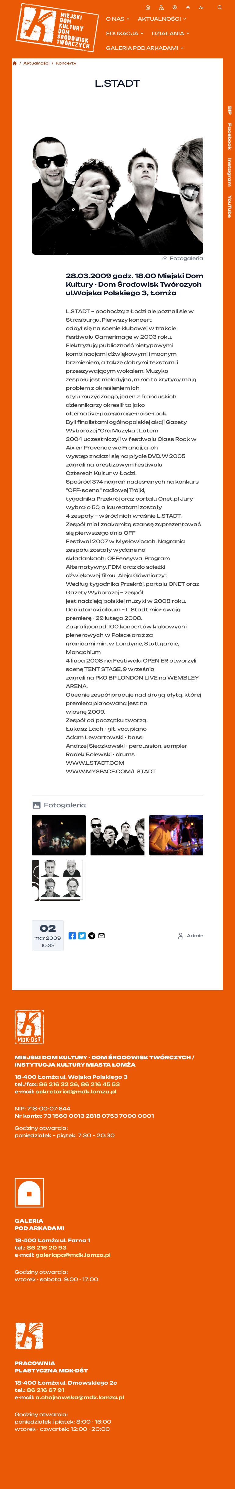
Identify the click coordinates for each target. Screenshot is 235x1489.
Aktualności (162, 19)
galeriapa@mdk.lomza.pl (73, 1255)
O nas (118, 19)
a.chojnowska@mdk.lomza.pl (80, 1397)
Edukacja (125, 33)
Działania (171, 33)
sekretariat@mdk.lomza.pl (76, 1092)
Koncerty (66, 63)
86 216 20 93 (46, 1248)
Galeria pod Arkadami (145, 48)
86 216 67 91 (45, 1390)
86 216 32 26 (58, 1084)
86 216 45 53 (100, 1084)
